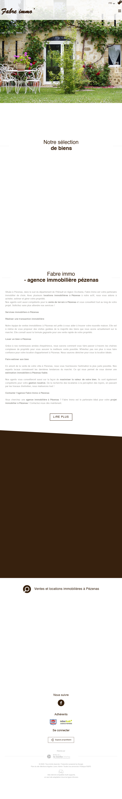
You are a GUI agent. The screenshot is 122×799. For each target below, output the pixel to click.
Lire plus (61, 417)
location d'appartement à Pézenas (42, 353)
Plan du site (35, 766)
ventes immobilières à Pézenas (37, 326)
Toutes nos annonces (71, 766)
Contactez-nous (37, 403)
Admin (60, 766)
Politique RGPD (85, 766)
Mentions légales (46, 766)
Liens (55, 766)
